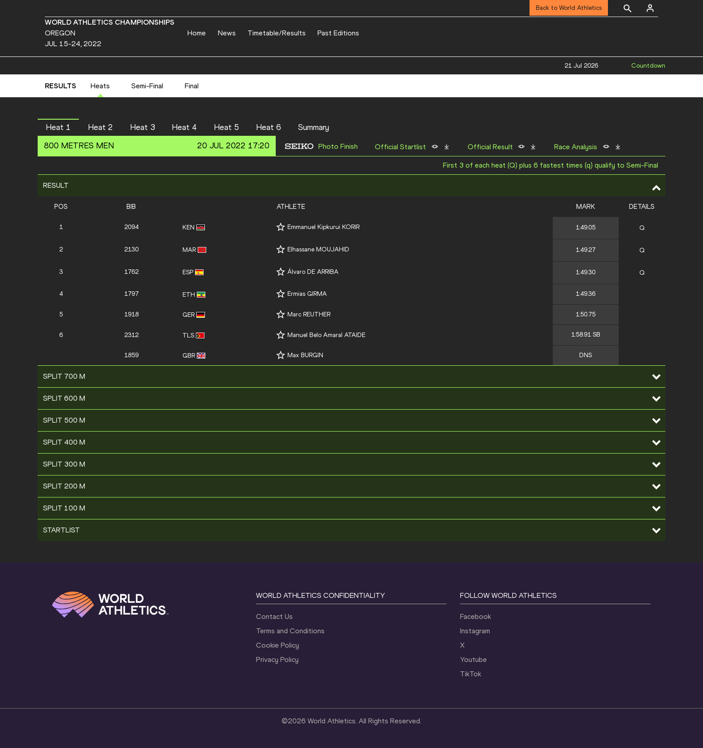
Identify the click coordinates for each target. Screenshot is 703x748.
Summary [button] (313, 127)
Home (196, 33)
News (227, 33)
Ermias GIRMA (307, 294)
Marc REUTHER (308, 314)
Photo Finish (338, 147)
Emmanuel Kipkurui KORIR (323, 227)
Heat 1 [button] (58, 127)
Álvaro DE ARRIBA (312, 272)
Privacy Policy (277, 659)
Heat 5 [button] (226, 127)
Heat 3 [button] (142, 127)
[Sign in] (650, 8)
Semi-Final (147, 86)
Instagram (475, 631)
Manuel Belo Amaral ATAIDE (326, 335)
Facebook (475, 616)
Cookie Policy (277, 645)
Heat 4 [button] (184, 127)
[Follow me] (280, 227)
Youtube (473, 659)
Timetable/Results (276, 33)
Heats (100, 86)
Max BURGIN (305, 355)
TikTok (470, 674)
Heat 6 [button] (268, 127)
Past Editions (338, 33)
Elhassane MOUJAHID (318, 249)
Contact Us (274, 616)
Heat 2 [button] (100, 127)
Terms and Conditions (290, 631)
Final (192, 86)
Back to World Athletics (569, 8)
